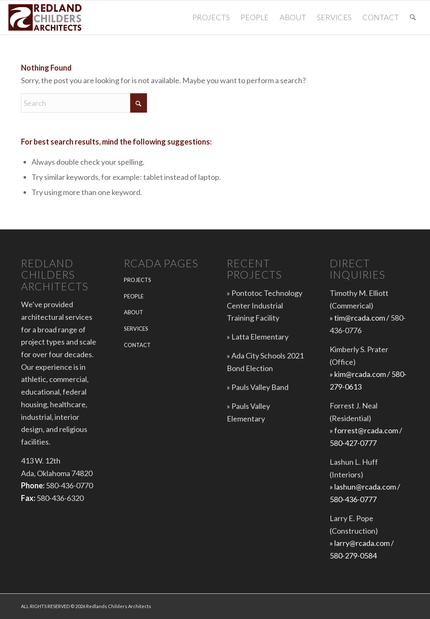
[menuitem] (211, 17)
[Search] (412, 17)
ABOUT (133, 312)
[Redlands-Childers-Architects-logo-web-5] (46, 17)
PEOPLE (134, 296)
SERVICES (136, 328)
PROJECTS (137, 280)
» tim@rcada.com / (360, 317)
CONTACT (137, 345)
